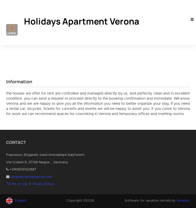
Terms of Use (17, 184)
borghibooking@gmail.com (31, 177)
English (20, 200)
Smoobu (183, 200)
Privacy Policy (43, 184)
